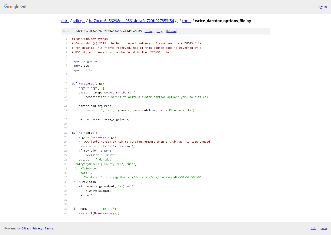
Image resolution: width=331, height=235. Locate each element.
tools (186, 20)
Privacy (37, 228)
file (148, 31)
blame (171, 31)
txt (313, 228)
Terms (49, 228)
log (159, 31)
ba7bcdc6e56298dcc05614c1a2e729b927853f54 (131, 20)
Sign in (322, 7)
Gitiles (25, 228)
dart (65, 20)
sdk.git (79, 20)
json (323, 228)
